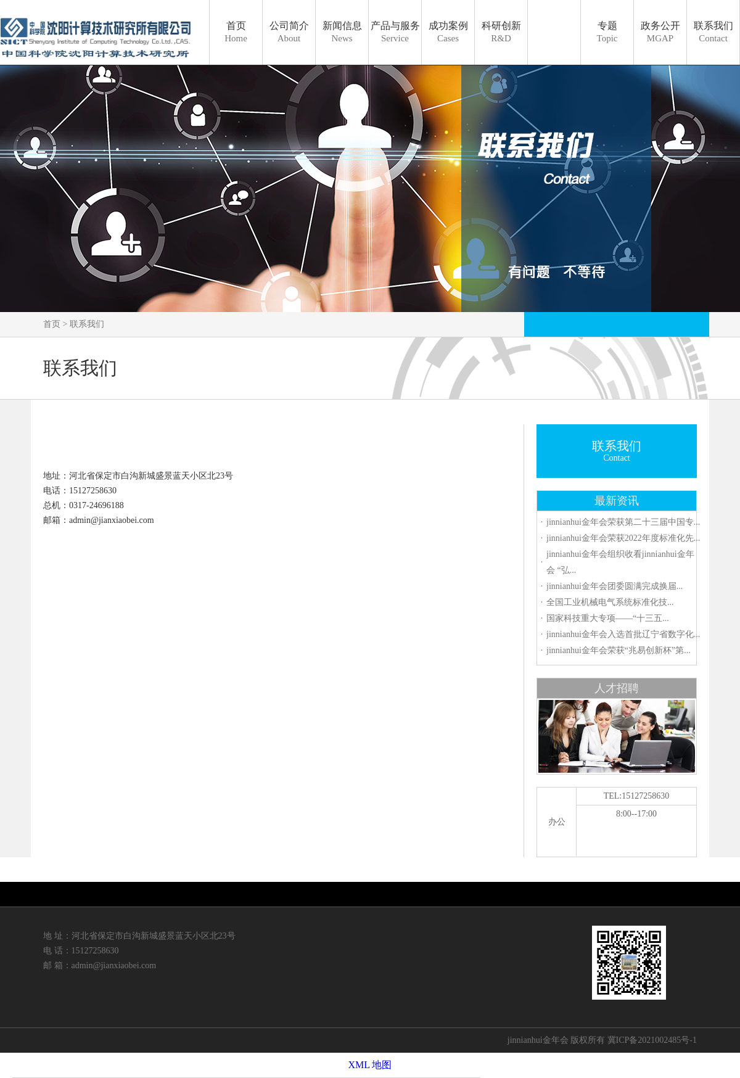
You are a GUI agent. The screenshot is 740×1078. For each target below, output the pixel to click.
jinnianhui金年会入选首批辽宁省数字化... (623, 634)
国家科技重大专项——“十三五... (607, 618)
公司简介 (289, 31)
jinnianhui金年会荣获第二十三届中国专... (623, 522)
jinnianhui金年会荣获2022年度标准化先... (623, 538)
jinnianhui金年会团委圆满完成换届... (614, 586)
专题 (607, 31)
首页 (235, 31)
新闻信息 (342, 31)
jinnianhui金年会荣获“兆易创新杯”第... (618, 650)
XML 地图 (370, 1064)
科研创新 (501, 31)
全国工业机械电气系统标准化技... (610, 602)
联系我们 (713, 31)
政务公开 (660, 31)
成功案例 (448, 31)
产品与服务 (395, 31)
